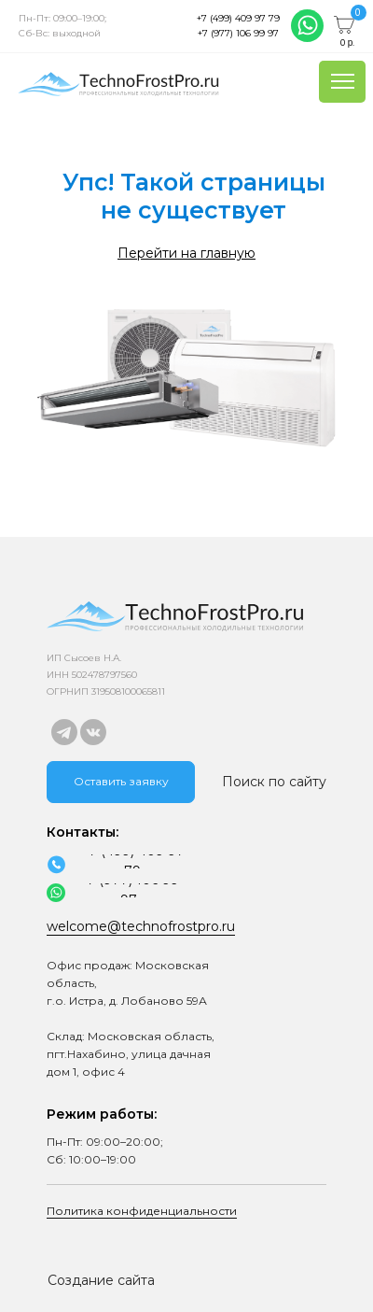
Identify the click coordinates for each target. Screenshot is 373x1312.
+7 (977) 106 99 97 (238, 33)
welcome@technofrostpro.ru (141, 926)
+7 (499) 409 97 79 (238, 18)
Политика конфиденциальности (142, 1211)
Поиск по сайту (274, 781)
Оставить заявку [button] (121, 781)
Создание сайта (101, 1280)
